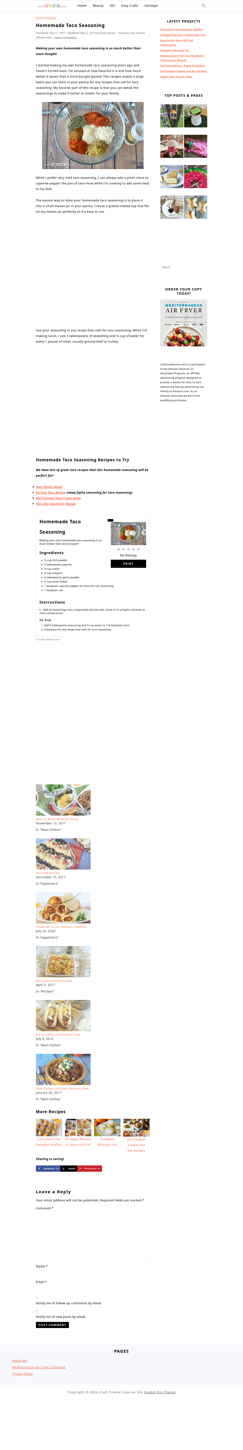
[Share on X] (68, 1197)
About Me (19, 1389)
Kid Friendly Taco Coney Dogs (58, 479)
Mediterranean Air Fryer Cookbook (38, 1395)
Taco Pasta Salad (49, 468)
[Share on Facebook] (48, 1197)
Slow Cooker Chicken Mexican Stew (62, 1116)
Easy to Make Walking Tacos (57, 846)
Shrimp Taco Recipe (51, 474)
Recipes (51, 18)
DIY (112, 5)
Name (42, 1294)
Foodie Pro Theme (160, 1420)
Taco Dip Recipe (48, 900)
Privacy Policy (22, 1402)
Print (128, 545)
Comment (45, 1236)
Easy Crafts (129, 5)
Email (41, 1310)
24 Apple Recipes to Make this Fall (182, 35)
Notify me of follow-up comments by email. (69, 1331)
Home (82, 5)
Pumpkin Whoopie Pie (174, 50)
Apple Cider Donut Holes (176, 76)
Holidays (151, 5)
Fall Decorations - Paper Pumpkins (182, 65)
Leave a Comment (65, 37)
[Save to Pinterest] (89, 1197)
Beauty (98, 5)
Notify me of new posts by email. (61, 1345)
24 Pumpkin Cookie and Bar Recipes (183, 71)
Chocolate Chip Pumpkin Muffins (181, 29)
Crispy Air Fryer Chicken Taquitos (61, 954)
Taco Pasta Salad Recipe (54, 1008)
